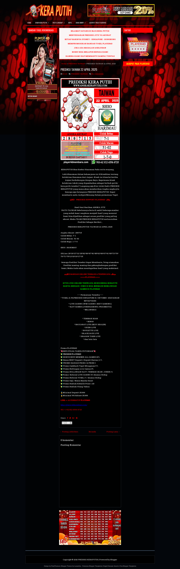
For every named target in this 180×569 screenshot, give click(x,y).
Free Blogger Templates (128, 566)
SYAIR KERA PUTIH (43, 22)
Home (29, 23)
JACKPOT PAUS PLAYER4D (97, 23)
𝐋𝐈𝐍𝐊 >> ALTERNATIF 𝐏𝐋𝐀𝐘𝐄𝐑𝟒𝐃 (75, 400)
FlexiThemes (55, 566)
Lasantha (77, 566)
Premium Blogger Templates (92, 566)
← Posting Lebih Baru (69, 431)
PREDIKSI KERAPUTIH (88, 559)
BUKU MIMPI (81, 22)
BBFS (70, 23)
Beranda (92, 431)
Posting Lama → (113, 431)
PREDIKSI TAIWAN (76, 63)
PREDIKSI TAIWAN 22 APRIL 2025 (79, 69)
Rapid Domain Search (111, 566)
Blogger (113, 559)
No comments (97, 74)
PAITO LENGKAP (59, 22)
